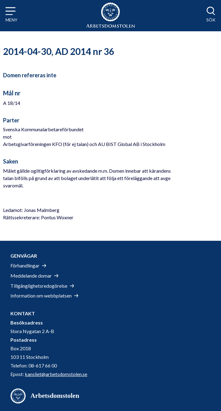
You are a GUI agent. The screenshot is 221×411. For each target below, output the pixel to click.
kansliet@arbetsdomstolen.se (56, 374)
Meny (11, 19)
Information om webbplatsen (41, 295)
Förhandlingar (24, 265)
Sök (210, 19)
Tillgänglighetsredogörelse (38, 286)
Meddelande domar (31, 275)
